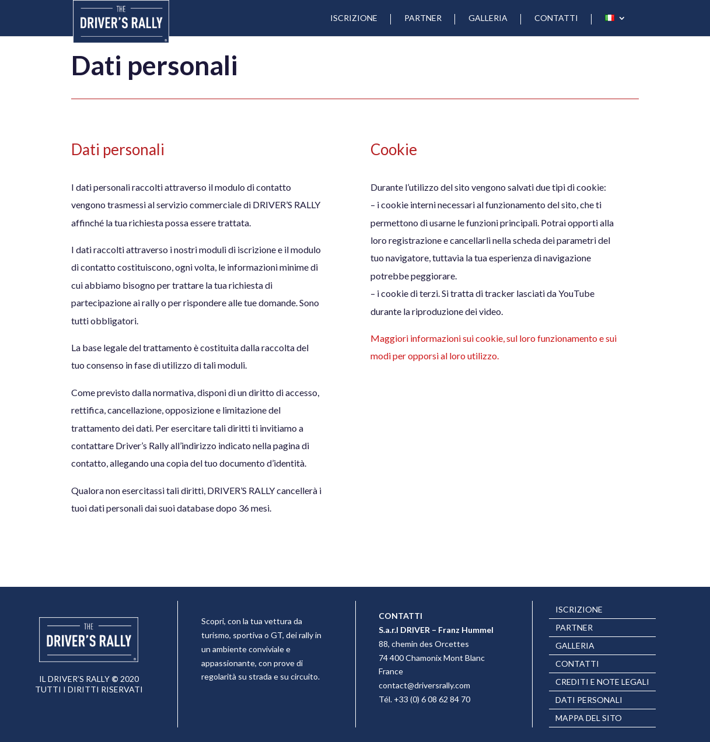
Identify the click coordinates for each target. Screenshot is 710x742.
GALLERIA (488, 18)
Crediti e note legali (602, 682)
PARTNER (423, 18)
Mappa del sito (588, 718)
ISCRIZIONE (353, 18)
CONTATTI (556, 18)
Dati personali (588, 700)
